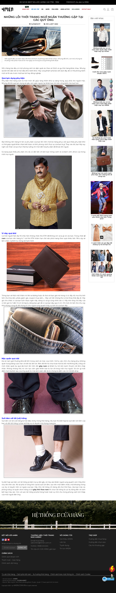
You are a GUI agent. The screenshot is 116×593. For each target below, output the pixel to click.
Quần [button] (48, 9)
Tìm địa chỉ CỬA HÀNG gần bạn (43, 549)
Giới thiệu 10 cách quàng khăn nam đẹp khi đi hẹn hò (102, 275)
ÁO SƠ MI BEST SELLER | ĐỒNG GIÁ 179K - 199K (36, 2)
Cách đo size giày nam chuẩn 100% (101, 72)
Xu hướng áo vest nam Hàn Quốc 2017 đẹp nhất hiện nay (102, 139)
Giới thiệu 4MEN (66, 539)
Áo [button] (42, 9)
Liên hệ (62, 542)
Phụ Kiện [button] (55, 9)
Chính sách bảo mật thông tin (62, 574)
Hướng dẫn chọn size (97, 542)
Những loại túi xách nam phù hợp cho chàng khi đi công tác (101, 174)
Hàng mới (25, 8)
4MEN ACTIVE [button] (65, 9)
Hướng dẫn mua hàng (97, 539)
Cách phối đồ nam (24, 574)
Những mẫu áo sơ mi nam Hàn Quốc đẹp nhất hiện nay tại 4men (102, 49)
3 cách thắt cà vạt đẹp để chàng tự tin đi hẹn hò (101, 243)
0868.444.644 (42, 546)
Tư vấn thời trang (8, 574)
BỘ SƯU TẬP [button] (35, 9)
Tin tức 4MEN (65, 549)
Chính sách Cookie (83, 574)
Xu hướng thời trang (41, 574)
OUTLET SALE (86, 9)
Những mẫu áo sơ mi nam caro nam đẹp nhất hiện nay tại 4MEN (101, 103)
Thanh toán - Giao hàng (11, 560)
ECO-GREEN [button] (76, 9)
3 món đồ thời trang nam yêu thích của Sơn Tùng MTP (101, 217)
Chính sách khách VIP (10, 557)
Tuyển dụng (64, 545)
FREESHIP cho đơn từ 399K (75, 2)
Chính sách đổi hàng (10, 563)
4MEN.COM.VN (19, 585)
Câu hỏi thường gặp (96, 545)
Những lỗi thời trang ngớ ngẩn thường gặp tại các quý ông (43, 18)
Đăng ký (22, 548)
